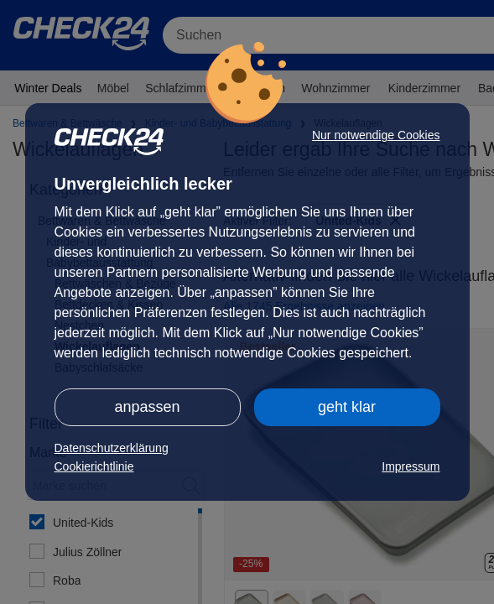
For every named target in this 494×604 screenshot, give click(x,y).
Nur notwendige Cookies (376, 135)
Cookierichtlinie (94, 466)
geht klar (347, 406)
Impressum (410, 466)
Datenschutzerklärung (112, 448)
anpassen (146, 406)
